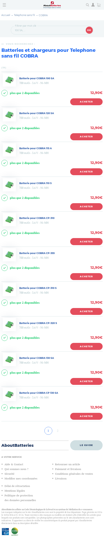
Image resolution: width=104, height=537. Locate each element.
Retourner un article (67, 464)
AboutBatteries (17, 445)
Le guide (86, 445)
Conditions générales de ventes (74, 474)
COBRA (43, 15)
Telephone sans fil (24, 15)
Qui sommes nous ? (16, 469)
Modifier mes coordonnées (21, 478)
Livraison (60, 478)
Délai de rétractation (17, 486)
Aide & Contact (14, 464)
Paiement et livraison (68, 469)
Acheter (86, 101)
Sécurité (9, 474)
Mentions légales (15, 490)
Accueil (5, 15)
